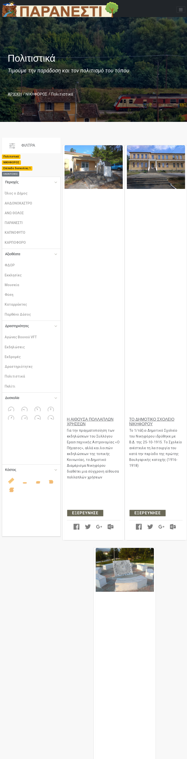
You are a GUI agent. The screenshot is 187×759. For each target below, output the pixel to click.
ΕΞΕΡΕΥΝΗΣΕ (85, 513)
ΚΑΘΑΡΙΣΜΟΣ (10, 174)
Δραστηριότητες (17, 326)
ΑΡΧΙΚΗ (15, 94)
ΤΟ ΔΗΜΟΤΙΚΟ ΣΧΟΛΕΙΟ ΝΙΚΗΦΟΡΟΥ (152, 421)
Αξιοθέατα (12, 254)
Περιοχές (12, 182)
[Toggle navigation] (181, 9)
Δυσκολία (12, 398)
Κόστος (10, 469)
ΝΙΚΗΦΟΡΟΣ (36, 94)
